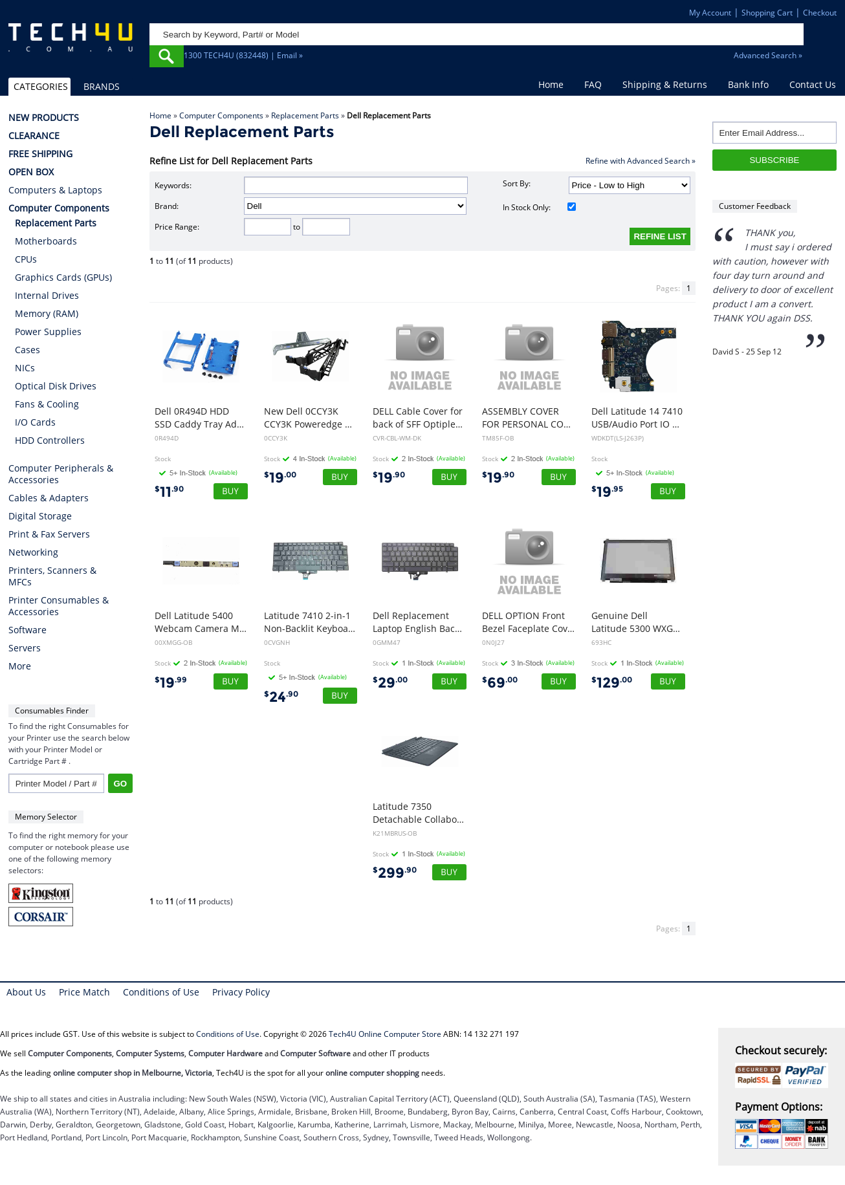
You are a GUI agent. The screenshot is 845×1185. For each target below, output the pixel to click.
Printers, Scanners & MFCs (52, 576)
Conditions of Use (161, 992)
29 (390, 682)
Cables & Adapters (48, 498)
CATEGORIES (41, 86)
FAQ (593, 84)
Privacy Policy (241, 992)
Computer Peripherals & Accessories (60, 474)
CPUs (26, 259)
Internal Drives (47, 295)
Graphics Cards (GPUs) (63, 277)
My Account (710, 12)
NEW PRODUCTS (43, 118)
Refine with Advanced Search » (641, 160)
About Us (26, 992)
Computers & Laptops (55, 190)
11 (169, 492)
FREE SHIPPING (40, 154)
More (19, 666)
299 (395, 873)
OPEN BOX (31, 172)
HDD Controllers (50, 440)
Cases (27, 349)
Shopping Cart (767, 12)
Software (27, 630)
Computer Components (221, 115)
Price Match (84, 992)
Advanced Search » (768, 55)
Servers (24, 648)
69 (500, 682)
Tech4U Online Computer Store (385, 1033)
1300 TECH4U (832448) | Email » (243, 55)
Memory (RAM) (46, 313)
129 (611, 682)
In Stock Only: (539, 207)
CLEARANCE (34, 136)
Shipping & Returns (664, 84)
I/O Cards (35, 422)
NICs (25, 368)
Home (551, 84)
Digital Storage (40, 516)
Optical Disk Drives (55, 386)
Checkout (820, 12)
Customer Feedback (755, 206)
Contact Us (812, 84)
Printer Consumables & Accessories (58, 606)
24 (281, 697)
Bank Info (748, 84)
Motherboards (46, 241)
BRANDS (101, 86)
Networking (33, 552)
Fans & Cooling (47, 404)
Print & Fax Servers (49, 534)
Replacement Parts (305, 115)
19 (280, 477)
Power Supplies (48, 331)
